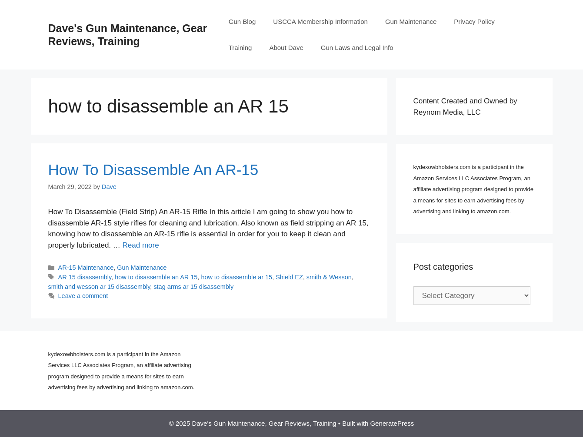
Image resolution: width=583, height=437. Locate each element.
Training (240, 47)
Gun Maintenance (410, 21)
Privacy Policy (474, 21)
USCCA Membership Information (320, 21)
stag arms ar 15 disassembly (193, 286)
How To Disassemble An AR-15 (153, 169)
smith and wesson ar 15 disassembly (99, 286)
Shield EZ (289, 277)
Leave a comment (83, 295)
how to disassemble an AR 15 (156, 277)
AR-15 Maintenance (86, 267)
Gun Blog (242, 21)
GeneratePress (392, 423)
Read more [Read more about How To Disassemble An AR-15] (141, 245)
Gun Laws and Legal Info (357, 47)
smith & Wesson (329, 277)
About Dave (286, 47)
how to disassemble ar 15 (236, 277)
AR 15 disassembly (85, 277)
